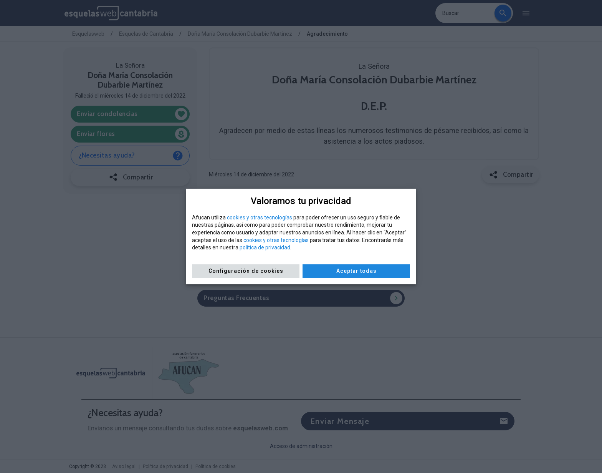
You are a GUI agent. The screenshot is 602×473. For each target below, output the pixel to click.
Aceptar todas (356, 271)
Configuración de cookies (245, 271)
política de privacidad (265, 247)
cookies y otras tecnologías (259, 217)
